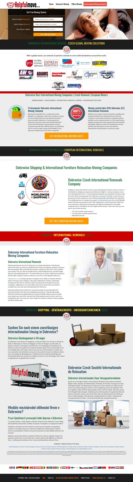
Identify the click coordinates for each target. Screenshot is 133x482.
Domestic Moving (62, 4)
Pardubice (97, 447)
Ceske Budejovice (14, 447)
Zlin (90, 449)
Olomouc (43, 447)
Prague (63, 449)
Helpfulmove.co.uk (14, 279)
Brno (38, 447)
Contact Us (111, 478)
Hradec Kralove (51, 447)
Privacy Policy (85, 478)
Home (51, 4)
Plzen (102, 447)
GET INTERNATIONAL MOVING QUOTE (66, 136)
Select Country (21, 19)
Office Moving (76, 4)
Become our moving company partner (67, 478)
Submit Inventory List (99, 478)
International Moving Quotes (95, 4)
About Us (51, 478)
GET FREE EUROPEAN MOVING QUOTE (66, 221)
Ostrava (80, 447)
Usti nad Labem (109, 447)
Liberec (22, 447)
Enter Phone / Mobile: (23, 29)
